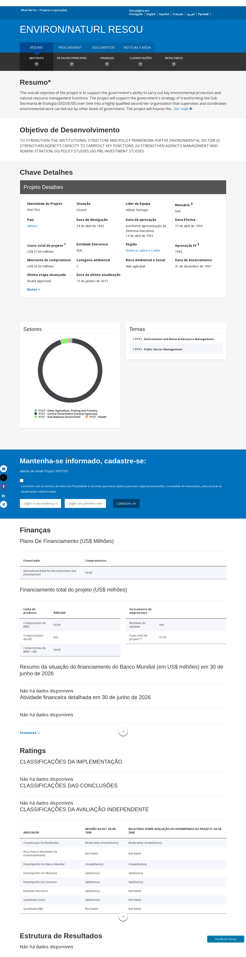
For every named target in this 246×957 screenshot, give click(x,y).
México (32, 226)
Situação (83, 203)
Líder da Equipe (138, 203)
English (151, 14)
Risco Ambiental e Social (145, 260)
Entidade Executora (92, 244)
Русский (203, 14)
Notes (32, 289)
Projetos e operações (53, 10)
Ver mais (183, 108)
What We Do (29, 10)
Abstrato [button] (36, 62)
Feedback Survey (225, 939)
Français (178, 14)
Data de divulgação (92, 220)
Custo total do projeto (46, 245)
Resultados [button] (174, 62)
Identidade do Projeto (44, 203)
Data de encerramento (193, 260)
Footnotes (28, 733)
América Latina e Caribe (143, 250)
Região (131, 244)
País (30, 220)
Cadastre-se (126, 503)
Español (164, 14)
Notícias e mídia (137, 47)
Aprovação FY (187, 245)
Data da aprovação (141, 220)
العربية (190, 14)
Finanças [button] (107, 62)
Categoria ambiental (93, 260)
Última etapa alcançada (46, 275)
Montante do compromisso (49, 260)
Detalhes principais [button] (72, 62)
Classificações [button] (140, 62)
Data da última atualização (98, 275)
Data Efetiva (185, 220)
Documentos (103, 47)
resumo (36, 47)
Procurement (70, 47)
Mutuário (183, 204)
